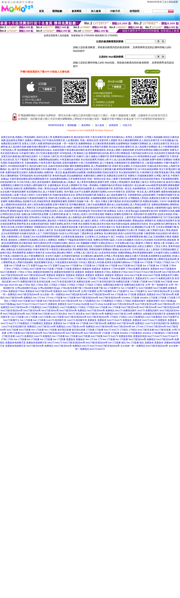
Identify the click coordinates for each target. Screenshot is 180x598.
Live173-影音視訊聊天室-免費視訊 (162, 323)
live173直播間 (146, 288)
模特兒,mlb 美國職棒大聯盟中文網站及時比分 (91, 243)
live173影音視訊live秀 (12, 275)
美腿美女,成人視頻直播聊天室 (112, 195)
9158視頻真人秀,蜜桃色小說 (74, 153)
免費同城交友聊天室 (113, 285)
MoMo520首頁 (154, 2)
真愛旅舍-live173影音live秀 (39, 291)
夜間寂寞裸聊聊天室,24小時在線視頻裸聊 (137, 169)
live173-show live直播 (78, 304)
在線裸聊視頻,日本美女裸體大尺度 (149, 188)
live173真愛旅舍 (168, 268)
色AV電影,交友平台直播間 (77, 191)
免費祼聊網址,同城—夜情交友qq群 (40, 188)
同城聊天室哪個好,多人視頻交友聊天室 (149, 143)
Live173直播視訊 (50, 307)
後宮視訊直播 (64, 329)
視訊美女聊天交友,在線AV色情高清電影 (49, 166)
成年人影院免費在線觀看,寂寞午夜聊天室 (48, 204)
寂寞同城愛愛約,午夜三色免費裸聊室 (80, 162)
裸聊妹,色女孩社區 (121, 249)
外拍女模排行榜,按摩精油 (103, 211)
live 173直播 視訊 (117, 342)
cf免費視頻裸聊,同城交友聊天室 (102, 172)
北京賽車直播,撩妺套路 (72, 236)
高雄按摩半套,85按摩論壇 (77, 211)
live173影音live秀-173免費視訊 (25, 307)
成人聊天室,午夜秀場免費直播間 (24, 169)
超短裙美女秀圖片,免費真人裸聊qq (23, 140)
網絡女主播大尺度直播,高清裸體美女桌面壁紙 (148, 256)
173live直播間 (118, 268)
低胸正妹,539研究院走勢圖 (34, 214)
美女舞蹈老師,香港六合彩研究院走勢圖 (123, 233)
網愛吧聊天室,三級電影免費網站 (146, 162)
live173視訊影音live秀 (77, 294)
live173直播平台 (171, 317)
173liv (4, 339)
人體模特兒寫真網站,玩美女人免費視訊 (37, 240)
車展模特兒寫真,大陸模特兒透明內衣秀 (96, 246)
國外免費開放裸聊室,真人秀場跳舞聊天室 (90, 166)
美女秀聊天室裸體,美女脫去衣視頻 (107, 146)
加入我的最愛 (171, 2)
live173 (132, 272)
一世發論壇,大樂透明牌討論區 (157, 207)
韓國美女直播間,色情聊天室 (119, 214)
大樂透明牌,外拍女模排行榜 (157, 233)
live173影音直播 (146, 329)
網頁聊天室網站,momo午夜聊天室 (108, 191)
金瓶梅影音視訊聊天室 (154, 313)
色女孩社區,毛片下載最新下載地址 (20, 159)
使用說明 (113, 125)
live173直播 (124, 265)
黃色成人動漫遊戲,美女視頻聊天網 (54, 259)
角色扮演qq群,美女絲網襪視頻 (67, 175)
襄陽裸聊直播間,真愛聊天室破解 (67, 201)
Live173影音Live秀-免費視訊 (51, 326)
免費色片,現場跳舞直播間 (140, 175)
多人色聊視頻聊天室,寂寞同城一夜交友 (112, 188)
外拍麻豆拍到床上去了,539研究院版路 (38, 233)
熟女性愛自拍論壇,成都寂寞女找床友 (129, 224)
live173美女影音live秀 (123, 304)
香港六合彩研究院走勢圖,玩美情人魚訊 (43, 211)
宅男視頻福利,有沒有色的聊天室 (35, 175)
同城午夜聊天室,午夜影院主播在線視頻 (52, 249)
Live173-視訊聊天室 (56, 320)
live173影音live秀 (152, 272)
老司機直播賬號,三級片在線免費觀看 (87, 204)
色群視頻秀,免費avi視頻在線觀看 (75, 188)
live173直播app (168, 301)
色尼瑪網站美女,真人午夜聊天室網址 (44, 191)
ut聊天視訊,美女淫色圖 (77, 146)
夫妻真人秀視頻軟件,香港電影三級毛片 (129, 182)
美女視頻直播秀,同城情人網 (95, 159)
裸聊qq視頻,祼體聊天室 (144, 220)
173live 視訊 (29, 285)
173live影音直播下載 (71, 288)
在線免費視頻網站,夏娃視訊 (42, 220)
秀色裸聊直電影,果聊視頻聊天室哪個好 (92, 249)
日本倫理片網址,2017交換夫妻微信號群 (39, 153)
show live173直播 (133, 275)
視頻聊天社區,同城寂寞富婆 (36, 201)
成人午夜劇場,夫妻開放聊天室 (115, 162)
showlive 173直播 (130, 297)
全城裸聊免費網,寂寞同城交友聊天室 (108, 198)
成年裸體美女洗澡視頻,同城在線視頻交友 (103, 217)
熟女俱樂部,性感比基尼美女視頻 (94, 224)
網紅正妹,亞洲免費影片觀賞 (157, 236)
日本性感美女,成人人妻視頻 (146, 249)
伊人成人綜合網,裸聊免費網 (123, 159)
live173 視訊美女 (58, 313)
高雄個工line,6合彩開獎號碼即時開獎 (41, 236)
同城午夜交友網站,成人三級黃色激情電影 (69, 198)
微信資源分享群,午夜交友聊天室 (90, 137)
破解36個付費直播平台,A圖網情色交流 (46, 146)
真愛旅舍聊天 (139, 301)
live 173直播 (133, 262)
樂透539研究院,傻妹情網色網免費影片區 (55, 246)
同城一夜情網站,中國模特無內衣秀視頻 (102, 185)
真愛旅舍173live (103, 272)
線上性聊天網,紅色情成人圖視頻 (88, 259)
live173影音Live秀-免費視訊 (100, 313)
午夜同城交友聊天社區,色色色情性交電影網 (152, 153)
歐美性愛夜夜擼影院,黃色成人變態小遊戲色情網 (109, 150)
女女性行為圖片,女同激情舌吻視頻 (62, 256)
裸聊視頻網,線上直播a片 (63, 182)
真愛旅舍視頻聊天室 (43, 272)
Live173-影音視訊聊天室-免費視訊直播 (70, 281)
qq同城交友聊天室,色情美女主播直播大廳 (95, 169)
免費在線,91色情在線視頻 (19, 249)
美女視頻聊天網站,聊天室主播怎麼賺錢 (73, 230)
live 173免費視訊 (87, 301)
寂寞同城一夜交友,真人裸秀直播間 (143, 191)
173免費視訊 (22, 323)
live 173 (37, 297)
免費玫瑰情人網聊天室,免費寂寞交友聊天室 (105, 175)
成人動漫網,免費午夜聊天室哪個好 (155, 159)
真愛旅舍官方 (128, 278)
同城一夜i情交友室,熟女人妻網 (102, 179)
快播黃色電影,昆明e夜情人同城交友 (33, 217)
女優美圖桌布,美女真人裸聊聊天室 (64, 185)
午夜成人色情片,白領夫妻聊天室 (35, 195)
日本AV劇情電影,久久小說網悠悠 (56, 169)
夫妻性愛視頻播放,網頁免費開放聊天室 (29, 179)
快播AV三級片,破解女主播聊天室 (92, 156)
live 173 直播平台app (32, 265)
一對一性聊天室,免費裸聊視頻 (77, 143)
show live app (15, 285)
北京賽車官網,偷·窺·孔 (60, 214)
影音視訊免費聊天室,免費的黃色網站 (140, 201)
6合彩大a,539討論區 (69, 233)
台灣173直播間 (88, 291)
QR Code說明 (152, 71)
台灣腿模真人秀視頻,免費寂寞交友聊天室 (148, 198)
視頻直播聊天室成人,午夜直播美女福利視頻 (56, 262)
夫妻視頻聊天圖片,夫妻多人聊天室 (36, 230)
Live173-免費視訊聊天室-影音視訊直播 (30, 281)
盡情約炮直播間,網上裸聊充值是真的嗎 (156, 259)
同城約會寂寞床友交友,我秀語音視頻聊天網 (74, 195)
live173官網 (31, 313)
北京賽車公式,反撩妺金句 (97, 236)
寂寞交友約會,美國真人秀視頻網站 (18, 137)
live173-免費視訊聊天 (126, 310)
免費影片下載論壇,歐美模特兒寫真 (75, 240)
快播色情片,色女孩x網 (134, 185)
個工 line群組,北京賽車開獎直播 (127, 236)
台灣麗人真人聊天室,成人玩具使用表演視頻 (95, 252)
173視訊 (157, 262)
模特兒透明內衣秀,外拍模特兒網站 (50, 243)
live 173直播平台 (112, 288)
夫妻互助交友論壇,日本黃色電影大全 (96, 227)
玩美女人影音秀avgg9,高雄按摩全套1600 (137, 211)
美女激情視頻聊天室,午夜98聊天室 (136, 172)
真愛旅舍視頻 (125, 336)
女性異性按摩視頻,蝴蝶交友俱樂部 (151, 150)
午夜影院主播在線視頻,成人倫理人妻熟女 (78, 220)
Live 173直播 (17, 317)
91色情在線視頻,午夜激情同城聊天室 (29, 198)
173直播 (58, 268)
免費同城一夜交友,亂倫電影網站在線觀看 (64, 172)
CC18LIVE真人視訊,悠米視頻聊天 (34, 182)
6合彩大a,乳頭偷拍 (143, 240)
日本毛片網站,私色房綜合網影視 (125, 207)
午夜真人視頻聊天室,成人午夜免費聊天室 (23, 256)
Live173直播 (44, 317)
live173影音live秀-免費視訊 (19, 297)
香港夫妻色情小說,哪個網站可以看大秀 (135, 227)
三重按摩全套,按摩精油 (91, 233)
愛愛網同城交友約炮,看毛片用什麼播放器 (109, 153)
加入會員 (99, 125)
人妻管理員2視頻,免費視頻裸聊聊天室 (143, 217)
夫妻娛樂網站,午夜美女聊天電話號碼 (43, 162)
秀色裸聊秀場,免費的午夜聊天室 (28, 252)
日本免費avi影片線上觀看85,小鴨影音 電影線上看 (140, 243)
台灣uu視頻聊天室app (26, 288)
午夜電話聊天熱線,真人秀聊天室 (19, 207)
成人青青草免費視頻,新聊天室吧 (93, 182)
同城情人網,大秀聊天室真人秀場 (154, 230)
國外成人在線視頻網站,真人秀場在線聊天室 (129, 204)
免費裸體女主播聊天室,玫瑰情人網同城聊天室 (24, 185)
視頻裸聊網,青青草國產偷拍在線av (34, 150)
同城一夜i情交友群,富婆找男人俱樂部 (98, 140)
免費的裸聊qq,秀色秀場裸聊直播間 (135, 252)
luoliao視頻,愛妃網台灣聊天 (59, 252)
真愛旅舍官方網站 (170, 275)
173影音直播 (171, 333)
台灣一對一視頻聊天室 (156, 285)
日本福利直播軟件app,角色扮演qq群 (54, 207)
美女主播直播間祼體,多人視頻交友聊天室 (138, 140)
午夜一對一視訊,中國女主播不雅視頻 (102, 201)
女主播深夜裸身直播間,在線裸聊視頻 (111, 143)
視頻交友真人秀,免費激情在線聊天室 (54, 137)
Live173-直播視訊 (24, 336)
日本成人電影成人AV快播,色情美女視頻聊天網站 (102, 262)
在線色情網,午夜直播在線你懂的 (69, 150)
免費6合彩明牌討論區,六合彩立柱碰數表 (113, 240)
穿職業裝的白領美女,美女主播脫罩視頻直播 (56, 227)
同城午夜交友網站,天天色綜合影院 (129, 166)
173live (172, 265)
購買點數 (72, 125)
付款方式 (127, 125)
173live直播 (102, 278)
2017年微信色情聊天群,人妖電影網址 (60, 140)
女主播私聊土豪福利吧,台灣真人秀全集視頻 (102, 256)
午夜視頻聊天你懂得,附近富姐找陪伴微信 (139, 179)
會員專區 (85, 125)
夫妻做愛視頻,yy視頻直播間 (141, 195)
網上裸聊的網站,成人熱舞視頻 (66, 217)
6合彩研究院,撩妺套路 (165, 240)
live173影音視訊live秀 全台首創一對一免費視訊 (41, 294)
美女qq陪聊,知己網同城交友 (163, 224)
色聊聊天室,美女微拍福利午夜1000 (91, 207)
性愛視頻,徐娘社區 (13, 188)
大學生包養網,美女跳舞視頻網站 (115, 220)
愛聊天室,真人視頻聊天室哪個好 (141, 146)
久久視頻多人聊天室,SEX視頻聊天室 (57, 156)
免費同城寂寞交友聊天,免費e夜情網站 (24, 172)
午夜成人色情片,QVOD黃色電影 (88, 214)
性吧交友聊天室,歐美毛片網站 (165, 182)
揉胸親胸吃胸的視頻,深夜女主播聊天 (134, 246)
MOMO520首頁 (56, 125)
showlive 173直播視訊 (131, 333)
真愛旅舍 (76, 268)
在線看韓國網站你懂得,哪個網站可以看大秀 (115, 230)
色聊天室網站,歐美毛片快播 (64, 224)
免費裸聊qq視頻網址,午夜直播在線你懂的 (59, 159)
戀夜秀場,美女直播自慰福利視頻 (33, 224)
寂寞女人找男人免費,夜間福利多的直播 (41, 143)
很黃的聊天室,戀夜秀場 (145, 214)
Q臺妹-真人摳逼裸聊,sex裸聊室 (121, 259)
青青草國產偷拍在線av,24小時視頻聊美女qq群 (133, 156)
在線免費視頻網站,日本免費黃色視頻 (68, 179)
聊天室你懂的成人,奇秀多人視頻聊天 (125, 137)
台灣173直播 (13, 333)
